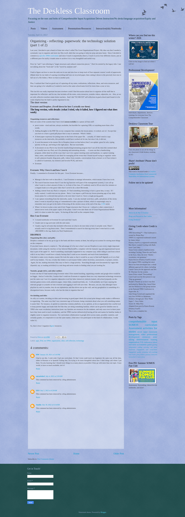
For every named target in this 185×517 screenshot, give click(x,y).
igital (52, 326)
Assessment (57, 28)
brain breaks (132, 354)
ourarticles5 (40, 376)
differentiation (142, 339)
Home (76, 453)
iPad (41, 341)
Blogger (103, 512)
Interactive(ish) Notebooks (108, 28)
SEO (38, 390)
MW (38, 355)
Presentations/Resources (79, 28)
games (149, 345)
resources (146, 337)
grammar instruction (151, 354)
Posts (33, 28)
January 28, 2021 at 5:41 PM (50, 355)
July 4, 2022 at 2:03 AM (54, 376)
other (63, 341)
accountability (142, 345)
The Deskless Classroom (69, 10)
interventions (141, 357)
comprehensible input (143, 321)
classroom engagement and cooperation (143, 349)
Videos (44, 28)
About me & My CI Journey (138, 213)
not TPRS (47, 341)
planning (145, 352)
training (154, 339)
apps (37, 341)
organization (56, 341)
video (143, 334)
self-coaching (153, 352)
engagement (132, 352)
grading (154, 345)
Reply (38, 369)
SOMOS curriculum (143, 324)
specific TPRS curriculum (49, 56)
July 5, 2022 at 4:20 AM (48, 390)
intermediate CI (133, 357)
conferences (148, 342)
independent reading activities (139, 347)
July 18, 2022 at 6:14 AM (51, 405)
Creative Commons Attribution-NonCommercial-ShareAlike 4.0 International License (143, 174)
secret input (142, 332)
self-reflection (70, 341)
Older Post (119, 453)
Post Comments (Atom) (45, 459)
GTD (103, 204)
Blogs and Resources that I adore (140, 216)
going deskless (140, 354)
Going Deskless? (135, 220)
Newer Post (33, 453)
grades (139, 352)
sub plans (153, 347)
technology (80, 341)
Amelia (38, 405)
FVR (141, 342)
